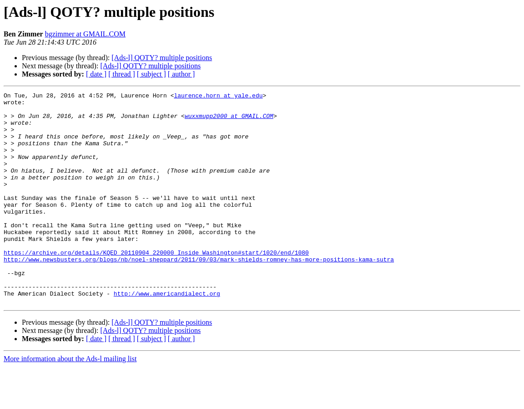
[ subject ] (151, 74)
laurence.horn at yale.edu (218, 96)
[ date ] (96, 74)
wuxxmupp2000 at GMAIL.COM (229, 121)
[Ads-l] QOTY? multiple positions (161, 57)
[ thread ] (121, 74)
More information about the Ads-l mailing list (70, 401)
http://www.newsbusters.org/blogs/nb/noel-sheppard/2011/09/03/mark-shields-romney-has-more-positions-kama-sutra (199, 293)
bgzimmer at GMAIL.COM (85, 34)
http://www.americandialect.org (167, 334)
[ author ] (181, 74)
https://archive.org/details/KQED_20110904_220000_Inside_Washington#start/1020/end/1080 (156, 285)
